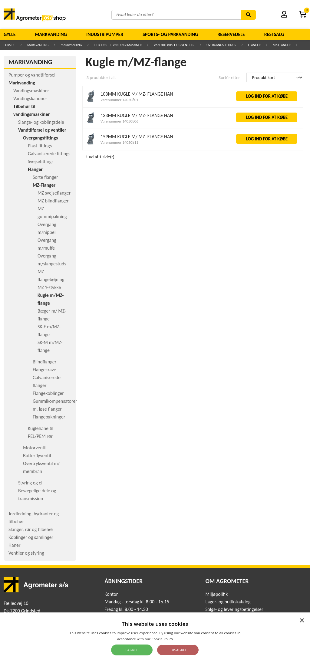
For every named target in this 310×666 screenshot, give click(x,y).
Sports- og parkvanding (170, 34)
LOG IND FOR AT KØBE (267, 96)
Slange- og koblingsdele (41, 122)
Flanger (254, 45)
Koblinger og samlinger (30, 537)
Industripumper (104, 34)
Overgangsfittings (221, 45)
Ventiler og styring (26, 553)
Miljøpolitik (217, 594)
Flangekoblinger (48, 393)
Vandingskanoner (30, 98)
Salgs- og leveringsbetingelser (234, 609)
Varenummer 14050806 (119, 121)
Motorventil (34, 448)
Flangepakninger (49, 417)
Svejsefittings (40, 161)
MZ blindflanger (53, 201)
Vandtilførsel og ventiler (174, 45)
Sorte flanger (45, 177)
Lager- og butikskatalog (228, 602)
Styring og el (30, 483)
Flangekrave (44, 369)
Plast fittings (40, 146)
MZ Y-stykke (49, 287)
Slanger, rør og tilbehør (30, 529)
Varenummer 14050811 (119, 142)
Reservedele (231, 34)
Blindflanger (44, 362)
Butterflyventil (37, 455)
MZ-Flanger (282, 45)
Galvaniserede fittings (49, 153)
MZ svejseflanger (54, 193)
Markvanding (51, 34)
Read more (184, 639)
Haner (14, 545)
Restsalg (274, 34)
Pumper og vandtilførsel (31, 75)
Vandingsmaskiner (31, 91)
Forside (9, 45)
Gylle (10, 34)
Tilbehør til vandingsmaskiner (118, 45)
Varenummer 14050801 (119, 99)
